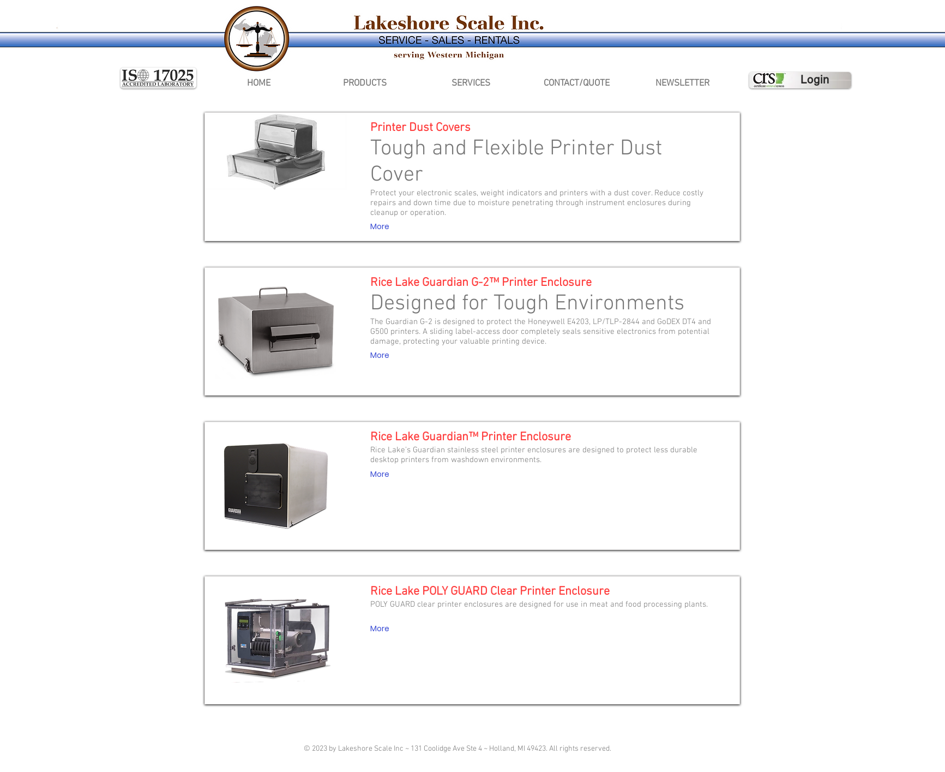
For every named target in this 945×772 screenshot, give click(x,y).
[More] (379, 227)
